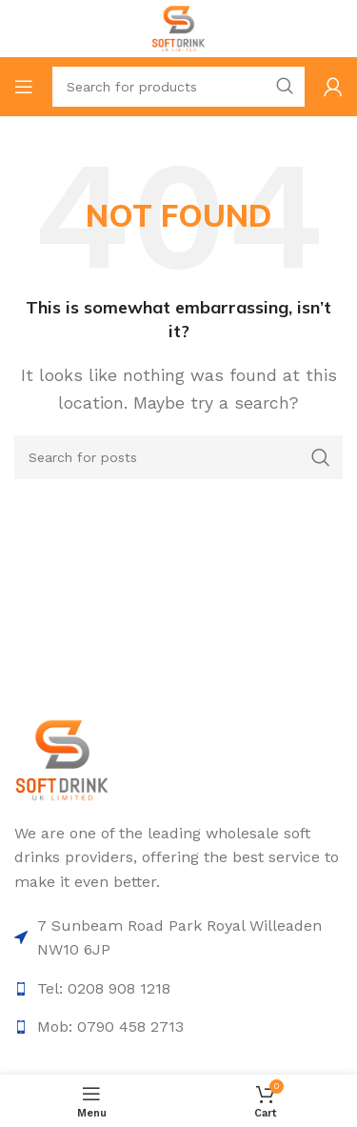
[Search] (178, 87)
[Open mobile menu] (24, 87)
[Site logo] (178, 27)
